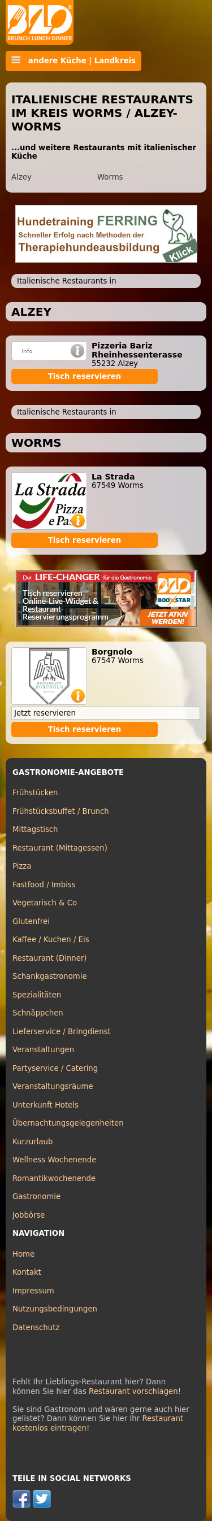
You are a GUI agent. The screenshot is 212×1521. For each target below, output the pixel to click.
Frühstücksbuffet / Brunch (60, 811)
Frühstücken (35, 792)
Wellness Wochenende (54, 1160)
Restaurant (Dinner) (49, 958)
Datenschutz (35, 1327)
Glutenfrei (31, 921)
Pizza (21, 866)
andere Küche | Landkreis (73, 60)
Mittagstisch (35, 829)
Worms (110, 177)
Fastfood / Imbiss (44, 885)
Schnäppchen (37, 1013)
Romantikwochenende (54, 1178)
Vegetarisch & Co (44, 903)
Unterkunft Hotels (45, 1105)
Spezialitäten (36, 995)
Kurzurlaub (32, 1142)
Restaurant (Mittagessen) (59, 848)
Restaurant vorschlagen (133, 1391)
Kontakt (26, 1272)
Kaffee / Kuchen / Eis (50, 939)
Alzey (21, 177)
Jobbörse (28, 1215)
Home (23, 1254)
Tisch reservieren (85, 376)
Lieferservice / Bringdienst (61, 1031)
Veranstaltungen (43, 1049)
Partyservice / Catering (55, 1068)
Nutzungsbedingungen (54, 1309)
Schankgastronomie (49, 976)
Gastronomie (36, 1196)
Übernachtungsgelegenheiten (68, 1123)
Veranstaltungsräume (52, 1086)
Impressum (33, 1291)
